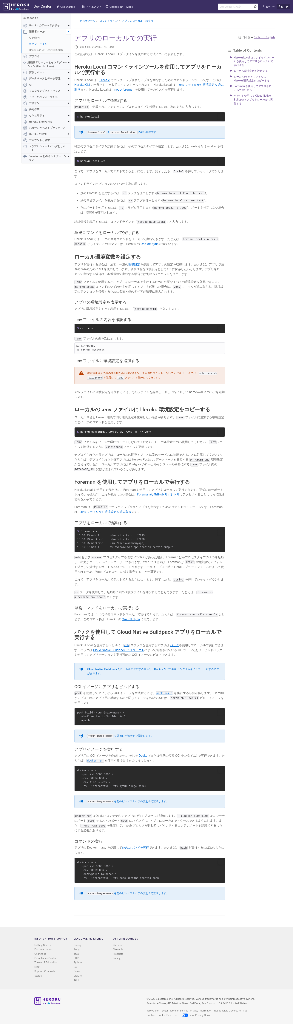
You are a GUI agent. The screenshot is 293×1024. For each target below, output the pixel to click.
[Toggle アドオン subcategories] (68, 103)
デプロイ (31, 56)
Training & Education (46, 962)
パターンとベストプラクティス (44, 128)
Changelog (116, 6)
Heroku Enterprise (37, 122)
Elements (118, 949)
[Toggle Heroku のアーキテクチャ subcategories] (68, 25)
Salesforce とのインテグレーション (44, 158)
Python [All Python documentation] (78, 962)
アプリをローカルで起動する (100, 100)
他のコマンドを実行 (135, 848)
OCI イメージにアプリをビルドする (107, 686)
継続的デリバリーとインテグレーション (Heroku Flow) (45, 64)
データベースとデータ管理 (41, 79)
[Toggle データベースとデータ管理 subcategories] (68, 78)
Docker (158, 669)
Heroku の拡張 (35, 134)
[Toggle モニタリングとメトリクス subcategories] (68, 91)
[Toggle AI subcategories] (68, 84)
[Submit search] (255, 7)
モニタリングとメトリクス (41, 91)
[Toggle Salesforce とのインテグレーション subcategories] (68, 156)
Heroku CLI (82, 85)
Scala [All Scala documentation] (77, 971)
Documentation (43, 949)
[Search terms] (238, 7)
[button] (221, 116)
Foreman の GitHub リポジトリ (158, 494)
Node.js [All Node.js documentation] (78, 945)
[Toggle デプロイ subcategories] (68, 56)
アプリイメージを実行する (98, 749)
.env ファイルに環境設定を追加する (106, 360)
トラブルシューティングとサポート (44, 148)
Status (38, 975)
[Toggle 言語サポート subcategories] (68, 72)
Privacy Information (201, 1010)
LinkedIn (210, 939)
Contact (151, 1015)
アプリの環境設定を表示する (100, 302)
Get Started (67, 6)
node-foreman (124, 90)
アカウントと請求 (36, 140)
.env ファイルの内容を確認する (103, 319)
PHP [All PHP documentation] (76, 958)
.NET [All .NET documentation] (76, 980)
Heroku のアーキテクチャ (41, 25)
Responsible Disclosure (227, 1010)
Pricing (117, 958)
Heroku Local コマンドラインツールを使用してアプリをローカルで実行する (254, 61)
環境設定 (134, 264)
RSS (193, 939)
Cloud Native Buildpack (102, 669)
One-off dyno (149, 244)
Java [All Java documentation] (76, 953)
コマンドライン (38, 44)
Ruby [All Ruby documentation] (77, 949)
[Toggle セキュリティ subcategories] (68, 115)
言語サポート (34, 72)
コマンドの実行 (88, 841)
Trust (245, 1010)
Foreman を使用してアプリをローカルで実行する (132, 482)
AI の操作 (34, 37)
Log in (267, 6)
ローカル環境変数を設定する (251, 70)
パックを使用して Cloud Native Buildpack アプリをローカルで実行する (253, 99)
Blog (36, 967)
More (129, 6)
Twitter (199, 939)
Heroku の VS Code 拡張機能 (46, 50)
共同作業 (31, 109)
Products (118, 953)
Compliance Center (45, 958)
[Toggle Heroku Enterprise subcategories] (68, 121)
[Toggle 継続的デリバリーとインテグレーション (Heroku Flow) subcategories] (68, 62)
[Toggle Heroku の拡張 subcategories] (68, 134)
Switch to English (264, 37)
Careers (117, 945)
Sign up (283, 6)
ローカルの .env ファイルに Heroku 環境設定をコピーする (142, 409)
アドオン (31, 103)
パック (174, 645)
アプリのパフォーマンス (40, 97)
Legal (165, 1010)
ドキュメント (94, 6)
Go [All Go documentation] (75, 967)
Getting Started (43, 945)
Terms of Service (179, 1010)
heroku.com (153, 1010)
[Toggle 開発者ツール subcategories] (68, 31)
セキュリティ (34, 116)
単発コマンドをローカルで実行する (106, 232)
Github (204, 939)
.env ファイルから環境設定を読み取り (106, 512)
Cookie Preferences (168, 1015)
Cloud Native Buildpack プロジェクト (118, 650)
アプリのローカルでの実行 (137, 20)
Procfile (104, 80)
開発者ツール (34, 32)
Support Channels (44, 971)
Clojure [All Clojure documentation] (78, 975)
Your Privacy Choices (197, 1015)
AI (27, 85)
